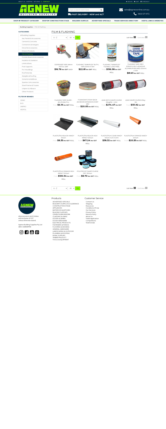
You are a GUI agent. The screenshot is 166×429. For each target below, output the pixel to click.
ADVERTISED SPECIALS (61, 202)
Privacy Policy (91, 212)
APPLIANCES (57, 208)
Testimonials (90, 223)
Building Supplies (26, 27)
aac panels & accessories (31, 38)
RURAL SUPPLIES (59, 235)
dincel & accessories (29, 48)
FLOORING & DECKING (61, 227)
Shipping (29, 1)
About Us (21, 1)
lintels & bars (27, 63)
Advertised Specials (101, 21)
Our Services (90, 210)
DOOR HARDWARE (60, 221)
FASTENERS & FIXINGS (61, 225)
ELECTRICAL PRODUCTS (62, 223)
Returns (37, 1)
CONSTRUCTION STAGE (61, 206)
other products (27, 91)
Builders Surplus (80, 21)
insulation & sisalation (30, 60)
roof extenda (27, 73)
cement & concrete (29, 41)
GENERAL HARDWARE (61, 229)
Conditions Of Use (92, 208)
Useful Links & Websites (152, 21)
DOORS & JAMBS (59, 218)
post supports (27, 66)
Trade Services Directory (126, 21)
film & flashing (27, 54)
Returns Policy (91, 214)
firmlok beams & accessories (33, 57)
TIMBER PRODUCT (59, 237)
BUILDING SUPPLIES (60, 212)
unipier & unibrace (29, 88)
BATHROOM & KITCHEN (61, 210)
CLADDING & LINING (60, 216)
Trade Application (92, 218)
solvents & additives (29, 79)
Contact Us (90, 202)
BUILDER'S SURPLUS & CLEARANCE (66, 204)
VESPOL (23, 109)
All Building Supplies (27, 35)
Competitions (91, 221)
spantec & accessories (30, 82)
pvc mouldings (27, 70)
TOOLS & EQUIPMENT (61, 240)
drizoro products (28, 51)
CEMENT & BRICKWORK (61, 214)
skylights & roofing (29, 76)
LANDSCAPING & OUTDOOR (63, 231)
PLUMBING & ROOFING (61, 233)
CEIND (22, 100)
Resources (90, 206)
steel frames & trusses (30, 85)
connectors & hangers (30, 45)
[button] (129, 1)
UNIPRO (23, 106)
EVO (21, 103)
